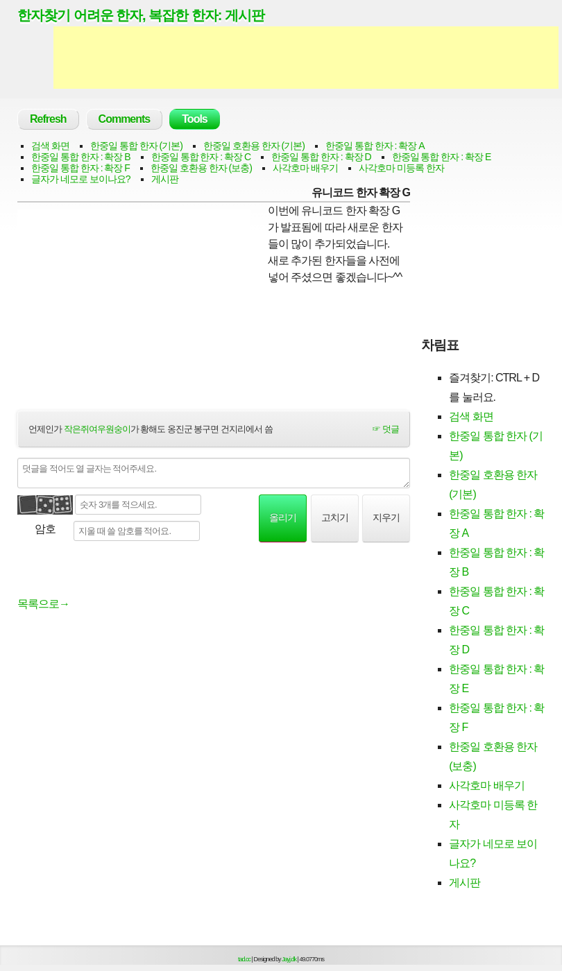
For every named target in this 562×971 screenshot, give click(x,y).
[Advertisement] (306, 57)
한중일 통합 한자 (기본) (136, 145)
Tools (194, 119)
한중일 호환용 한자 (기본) (254, 145)
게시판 (164, 178)
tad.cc (244, 959)
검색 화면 (50, 145)
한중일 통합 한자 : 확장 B (80, 156)
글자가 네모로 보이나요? (80, 178)
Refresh (48, 119)
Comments (125, 119)
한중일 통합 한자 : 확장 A (375, 145)
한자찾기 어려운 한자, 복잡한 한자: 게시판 (140, 15)
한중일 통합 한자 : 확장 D (321, 156)
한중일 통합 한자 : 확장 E (441, 156)
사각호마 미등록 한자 (401, 167)
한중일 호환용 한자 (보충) (201, 167)
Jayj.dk (289, 959)
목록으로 (43, 604)
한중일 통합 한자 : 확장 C (200, 156)
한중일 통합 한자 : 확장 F (80, 167)
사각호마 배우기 (305, 167)
